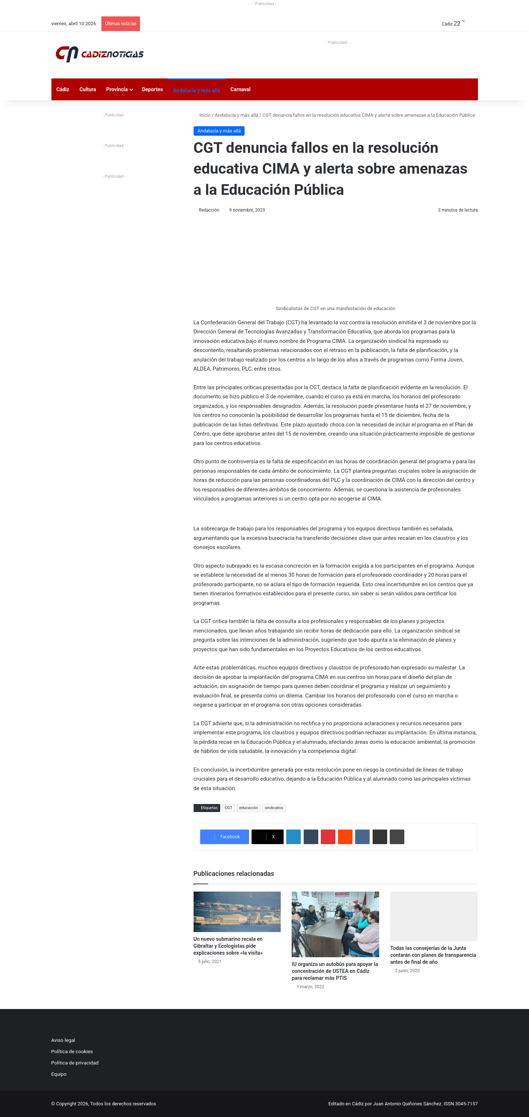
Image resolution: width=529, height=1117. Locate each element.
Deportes (152, 89)
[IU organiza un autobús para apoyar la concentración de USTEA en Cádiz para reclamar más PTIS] (335, 924)
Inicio (202, 115)
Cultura (87, 89)
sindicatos (274, 807)
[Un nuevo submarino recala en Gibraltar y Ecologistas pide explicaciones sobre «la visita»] (237, 912)
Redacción (209, 210)
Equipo (59, 1074)
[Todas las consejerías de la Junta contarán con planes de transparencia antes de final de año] (434, 916)
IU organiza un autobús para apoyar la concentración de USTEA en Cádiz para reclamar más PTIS (335, 971)
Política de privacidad (75, 1063)
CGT (228, 807)
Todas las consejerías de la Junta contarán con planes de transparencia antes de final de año (433, 955)
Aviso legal (63, 1040)
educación (248, 807)
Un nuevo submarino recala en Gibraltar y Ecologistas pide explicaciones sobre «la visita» (228, 946)
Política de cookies (72, 1051)
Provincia (117, 89)
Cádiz (63, 89)
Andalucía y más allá (196, 90)
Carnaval (240, 89)
